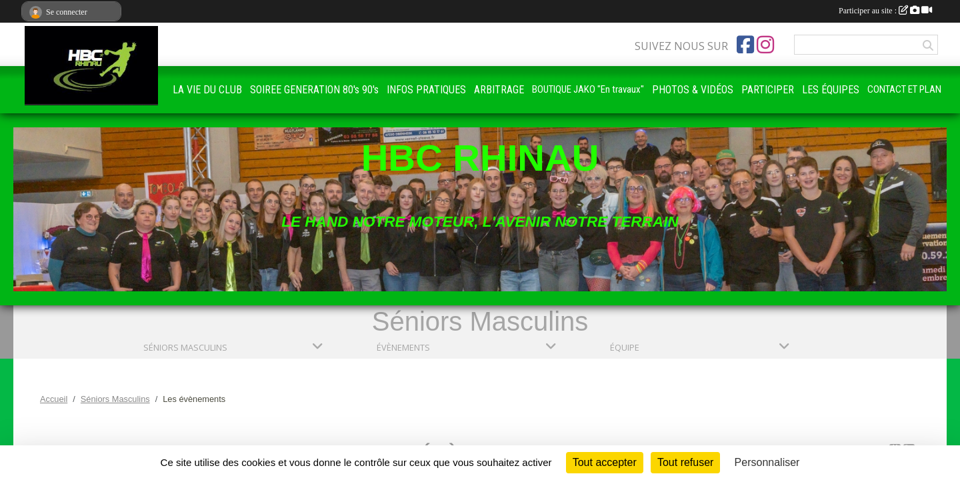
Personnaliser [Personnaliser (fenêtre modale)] (767, 462)
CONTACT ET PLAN (904, 89)
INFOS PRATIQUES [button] (426, 89)
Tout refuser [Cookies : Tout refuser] (685, 462)
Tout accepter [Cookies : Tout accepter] (605, 462)
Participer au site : (885, 10)
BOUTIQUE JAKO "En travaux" (588, 89)
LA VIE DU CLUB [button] (207, 89)
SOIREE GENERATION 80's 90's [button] (314, 89)
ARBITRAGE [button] (499, 89)
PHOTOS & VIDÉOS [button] (692, 89)
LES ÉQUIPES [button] (830, 89)
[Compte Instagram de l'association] (765, 45)
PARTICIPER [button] (767, 89)
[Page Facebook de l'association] (745, 45)
